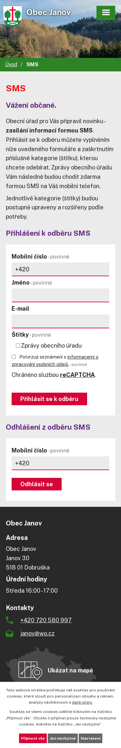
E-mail (20, 308)
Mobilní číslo (40, 256)
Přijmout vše (33, 738)
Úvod (11, 64)
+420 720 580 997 (46, 620)
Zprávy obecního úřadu (51, 345)
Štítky (31, 334)
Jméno (32, 282)
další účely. (82, 702)
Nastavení (90, 738)
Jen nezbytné (63, 738)
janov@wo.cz (37, 633)
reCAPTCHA (77, 374)
